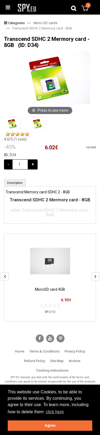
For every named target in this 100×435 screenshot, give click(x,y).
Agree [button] (50, 425)
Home (19, 351)
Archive (74, 361)
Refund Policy (34, 361)
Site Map (57, 361)
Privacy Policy (75, 351)
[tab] (15, 183)
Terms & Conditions (44, 351)
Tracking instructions (52, 370)
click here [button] (55, 412)
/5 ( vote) (15, 139)
